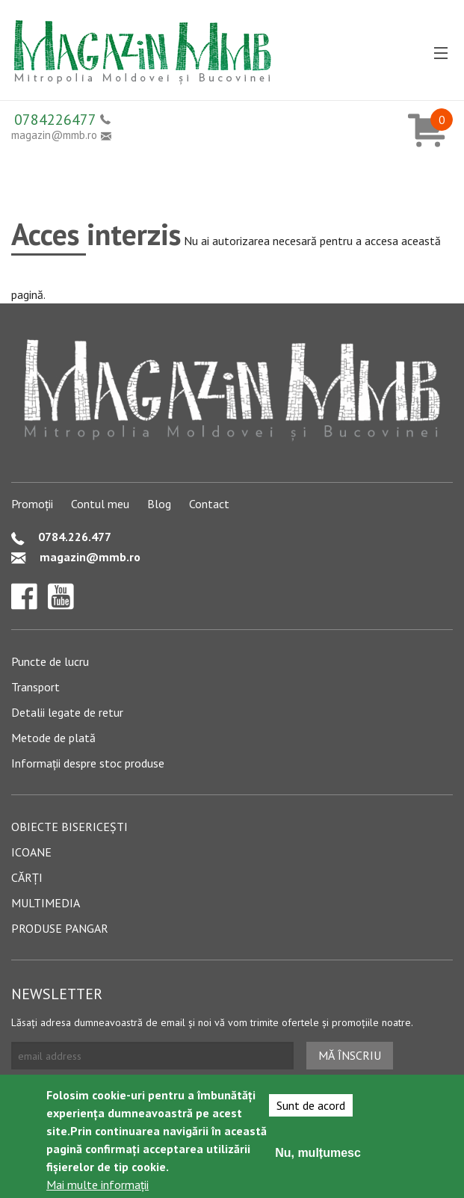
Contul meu (100, 503)
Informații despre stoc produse (87, 763)
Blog (159, 503)
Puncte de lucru (50, 661)
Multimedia (45, 902)
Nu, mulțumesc (318, 1153)
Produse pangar (59, 928)
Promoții (32, 503)
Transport (35, 686)
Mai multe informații (97, 1185)
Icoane (31, 852)
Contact (209, 503)
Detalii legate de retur (67, 712)
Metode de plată (53, 737)
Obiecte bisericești (69, 826)
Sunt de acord (310, 1106)
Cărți (27, 877)
